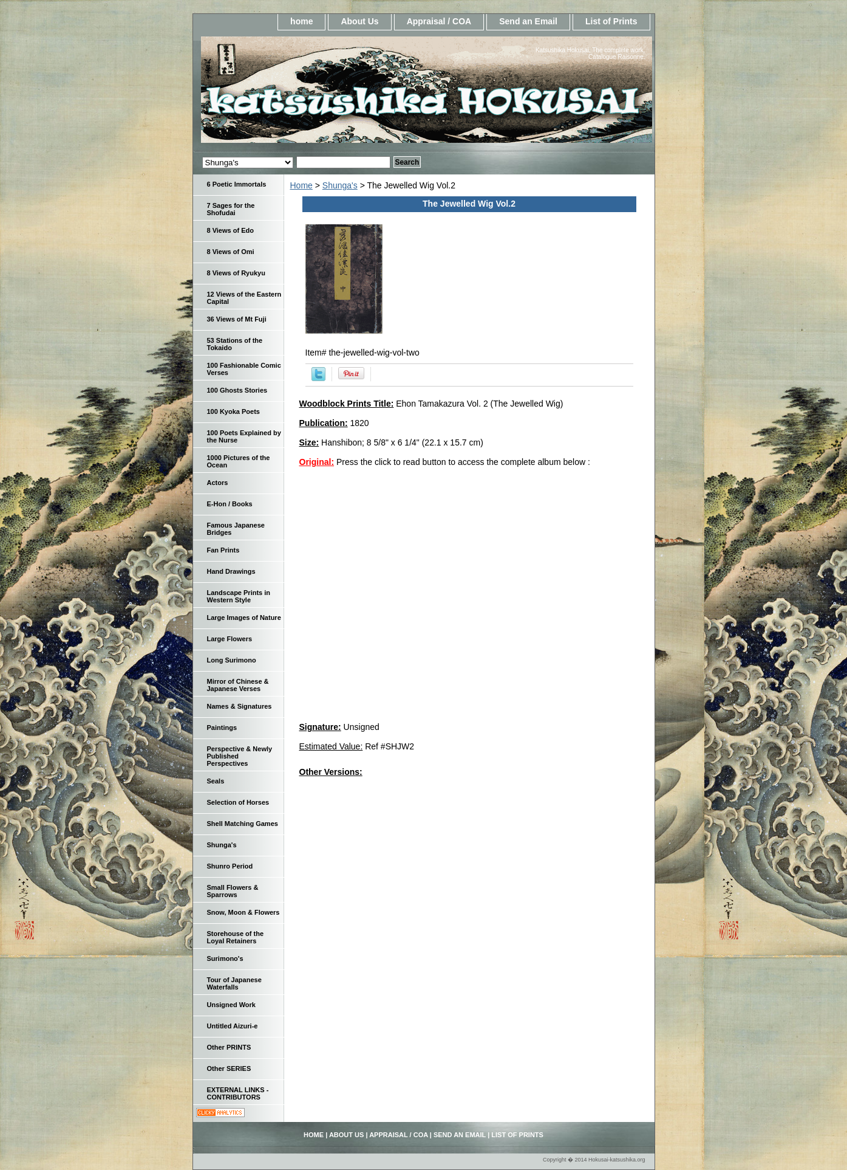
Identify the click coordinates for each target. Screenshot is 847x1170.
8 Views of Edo (230, 230)
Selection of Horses (238, 802)
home (301, 21)
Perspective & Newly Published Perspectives (240, 756)
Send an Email (528, 21)
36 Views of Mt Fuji (237, 319)
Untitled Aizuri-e (232, 1026)
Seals (216, 781)
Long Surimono (231, 660)
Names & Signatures (239, 706)
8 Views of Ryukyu (236, 273)
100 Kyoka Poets (233, 411)
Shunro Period (230, 866)
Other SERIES (229, 1068)
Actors (217, 482)
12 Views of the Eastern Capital (244, 298)
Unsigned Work (231, 1004)
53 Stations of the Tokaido (235, 344)
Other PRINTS (229, 1047)
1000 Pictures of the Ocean (238, 461)
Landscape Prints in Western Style (239, 596)
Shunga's (340, 185)
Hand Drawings (231, 571)
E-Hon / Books (230, 504)
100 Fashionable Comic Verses (244, 369)
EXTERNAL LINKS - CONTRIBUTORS (238, 1093)
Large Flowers (230, 638)
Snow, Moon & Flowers (243, 912)
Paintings (222, 727)
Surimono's (225, 958)
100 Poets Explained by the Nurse (244, 436)
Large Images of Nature (244, 617)
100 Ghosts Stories (237, 390)
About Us (359, 21)
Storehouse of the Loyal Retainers (235, 937)
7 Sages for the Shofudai (231, 209)
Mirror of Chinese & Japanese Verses (238, 685)
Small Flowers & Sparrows (233, 891)
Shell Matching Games (242, 823)
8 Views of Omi (230, 251)
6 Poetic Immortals (237, 184)
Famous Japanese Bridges (236, 528)
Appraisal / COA (439, 21)
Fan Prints (223, 550)
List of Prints (611, 21)
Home (301, 185)
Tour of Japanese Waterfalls (234, 983)
